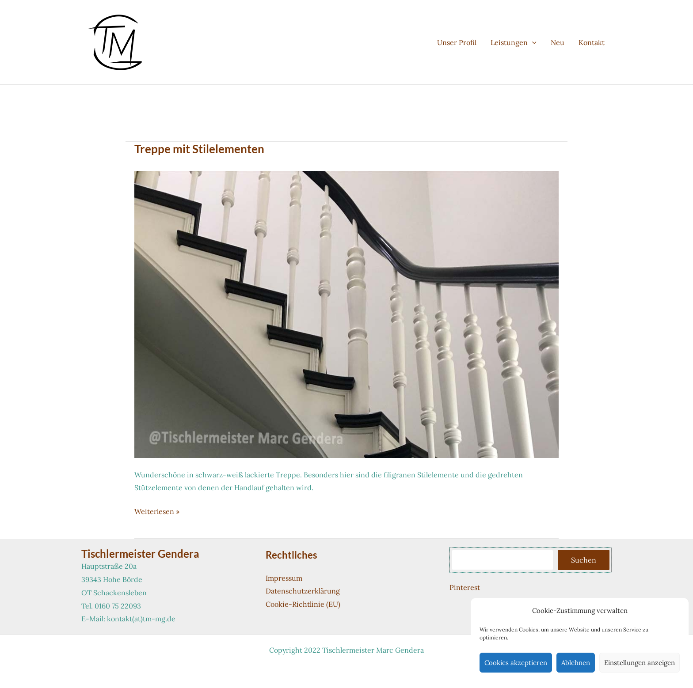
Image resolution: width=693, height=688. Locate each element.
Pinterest (464, 587)
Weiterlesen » (156, 511)
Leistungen (514, 42)
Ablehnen (575, 662)
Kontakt (592, 42)
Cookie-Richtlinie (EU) (303, 604)
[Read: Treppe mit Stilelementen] (346, 313)
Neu (557, 42)
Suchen (583, 560)
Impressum (284, 578)
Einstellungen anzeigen (639, 662)
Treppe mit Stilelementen (199, 149)
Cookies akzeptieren (515, 662)
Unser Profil (456, 42)
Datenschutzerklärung (303, 590)
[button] (532, 42)
